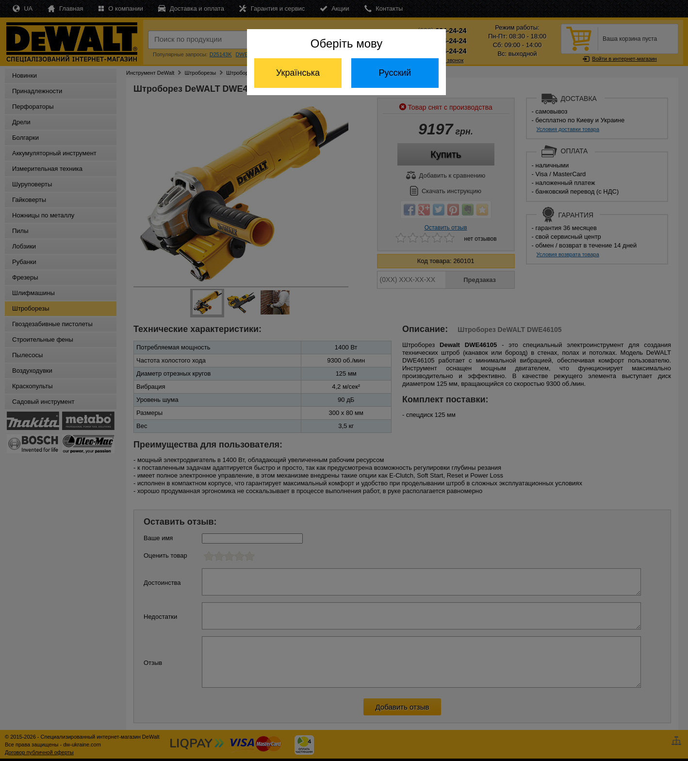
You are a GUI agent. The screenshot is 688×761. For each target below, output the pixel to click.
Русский (395, 73)
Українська (298, 73)
